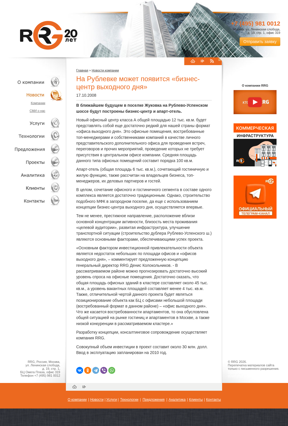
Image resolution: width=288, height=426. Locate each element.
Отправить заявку (260, 41)
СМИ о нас (37, 110)
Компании (38, 103)
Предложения (153, 400)
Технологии (31, 136)
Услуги (31, 123)
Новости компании (105, 70)
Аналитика (31, 174)
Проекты (31, 161)
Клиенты (31, 187)
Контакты (31, 200)
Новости (33, 94)
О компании (31, 81)
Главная (82, 70)
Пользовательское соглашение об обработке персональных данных (253, 373)
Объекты (31, 149)
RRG (48, 35)
